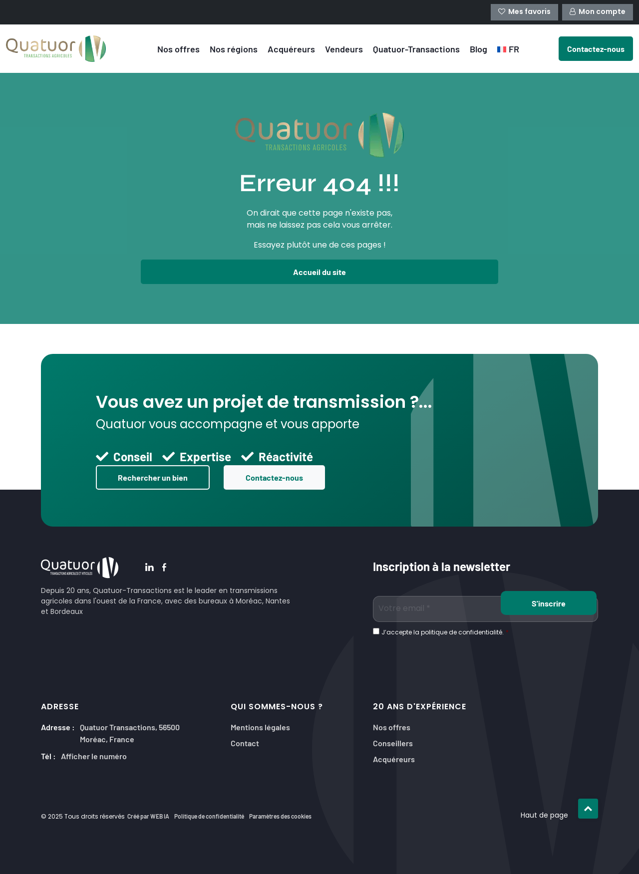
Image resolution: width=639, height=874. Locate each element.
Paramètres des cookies (280, 816)
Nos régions (234, 48)
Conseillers (393, 742)
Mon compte (598, 12)
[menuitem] (508, 48)
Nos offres (178, 48)
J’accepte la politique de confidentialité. (445, 632)
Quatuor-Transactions (416, 48)
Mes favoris (524, 12)
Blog (478, 48)
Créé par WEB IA (148, 816)
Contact (245, 742)
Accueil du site (319, 271)
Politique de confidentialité (209, 816)
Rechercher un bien (153, 477)
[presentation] (449, 657)
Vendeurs (344, 48)
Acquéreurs (291, 48)
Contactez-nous (274, 477)
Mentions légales (260, 726)
